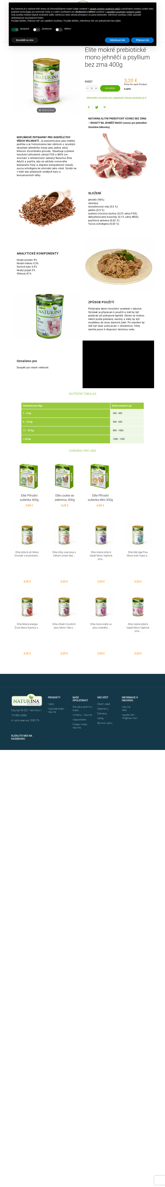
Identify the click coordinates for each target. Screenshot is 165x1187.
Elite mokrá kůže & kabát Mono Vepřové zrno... (101, 556)
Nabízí (51, 669)
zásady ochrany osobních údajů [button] (105, 9)
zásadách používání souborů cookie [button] (123, 12)
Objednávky (103, 674)
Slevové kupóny (105, 688)
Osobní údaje (103, 669)
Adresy (100, 683)
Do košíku (110, 88)
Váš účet (102, 663)
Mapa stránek (79, 685)
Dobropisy (102, 679)
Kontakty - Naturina (82, 680)
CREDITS (34, 686)
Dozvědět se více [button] (25, 40)
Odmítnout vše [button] (117, 40)
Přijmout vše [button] (142, 40)
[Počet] (92, 88)
